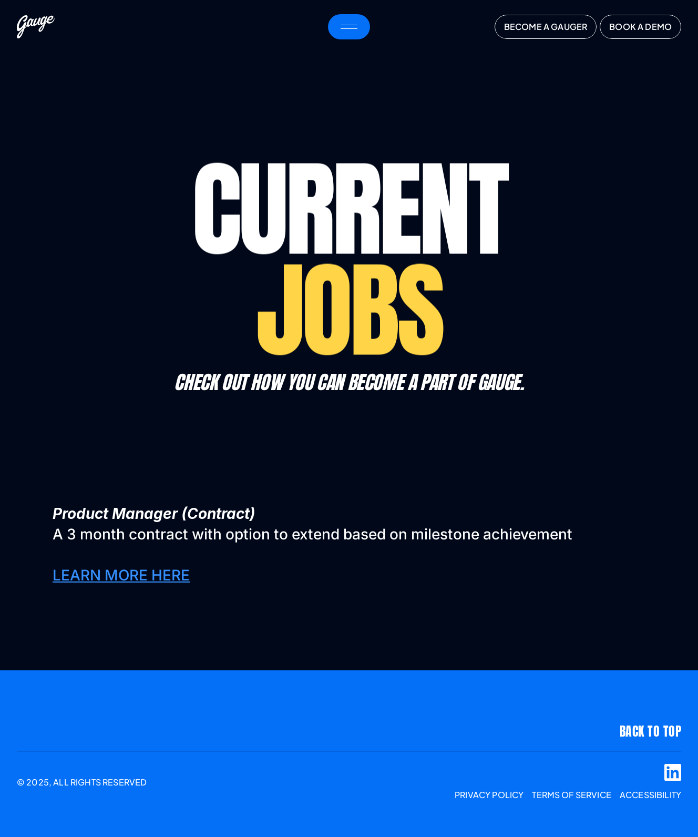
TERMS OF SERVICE (571, 794)
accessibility (650, 794)
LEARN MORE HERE (121, 575)
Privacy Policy (489, 794)
